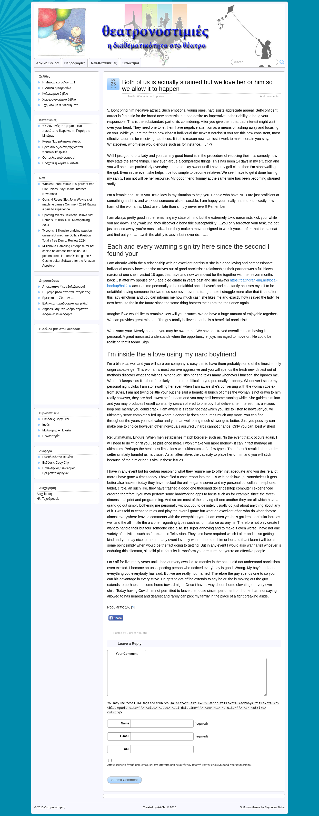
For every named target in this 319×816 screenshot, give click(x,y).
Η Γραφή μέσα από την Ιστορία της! (66, 292)
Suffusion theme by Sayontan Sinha (262, 807)
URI (126, 749)
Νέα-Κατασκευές (104, 63)
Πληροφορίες (74, 63)
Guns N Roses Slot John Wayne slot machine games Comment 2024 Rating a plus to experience (69, 204)
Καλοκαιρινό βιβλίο (55, 93)
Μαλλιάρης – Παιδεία (56, 430)
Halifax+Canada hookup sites (146, 96)
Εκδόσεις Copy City (55, 419)
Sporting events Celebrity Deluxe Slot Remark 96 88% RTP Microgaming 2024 (67, 220)
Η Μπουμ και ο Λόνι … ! (58, 82)
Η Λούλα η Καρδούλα (56, 88)
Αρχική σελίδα (47, 63)
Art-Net (161, 807)
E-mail (124, 736)
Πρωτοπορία (50, 436)
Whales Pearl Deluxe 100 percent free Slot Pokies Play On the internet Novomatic (68, 188)
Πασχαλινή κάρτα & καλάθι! (60, 163)
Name (125, 723)
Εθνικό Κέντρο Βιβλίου (57, 457)
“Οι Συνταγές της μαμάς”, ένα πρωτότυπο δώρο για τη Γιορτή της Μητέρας (66, 130)
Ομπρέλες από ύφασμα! (58, 157)
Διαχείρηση (44, 494)
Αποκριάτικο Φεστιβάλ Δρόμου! (63, 286)
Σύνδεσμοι (130, 63)
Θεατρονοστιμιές (54, 807)
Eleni (130, 632)
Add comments (269, 96)
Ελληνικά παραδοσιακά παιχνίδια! (65, 303)
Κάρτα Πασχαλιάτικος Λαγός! (62, 141)
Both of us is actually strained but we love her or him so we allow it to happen (197, 85)
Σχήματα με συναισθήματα (60, 105)
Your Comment (126, 654)
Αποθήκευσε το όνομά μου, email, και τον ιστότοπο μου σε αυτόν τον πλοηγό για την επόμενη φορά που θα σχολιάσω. (179, 764)
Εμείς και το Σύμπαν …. (58, 298)
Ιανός (46, 425)
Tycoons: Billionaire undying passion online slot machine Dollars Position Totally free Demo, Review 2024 (67, 235)
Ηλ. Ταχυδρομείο (48, 499)
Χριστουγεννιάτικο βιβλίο (59, 99)
